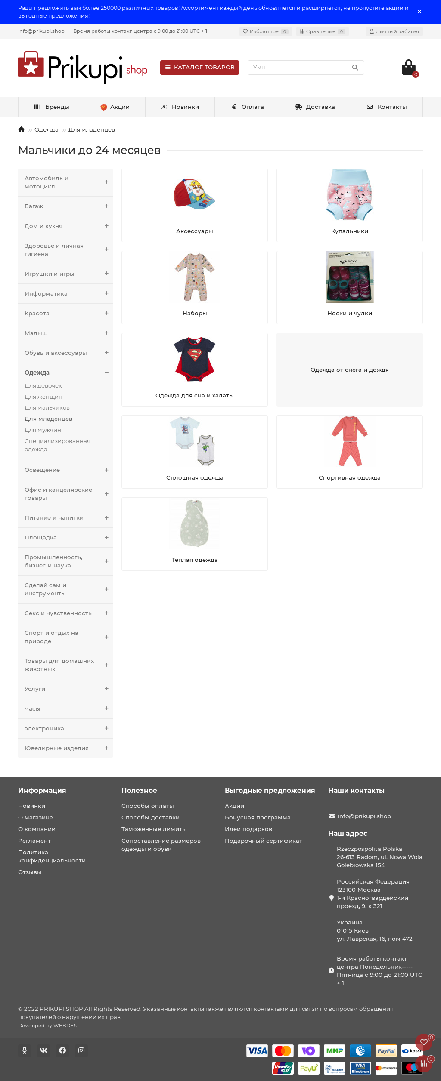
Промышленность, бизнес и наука (69, 561)
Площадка (69, 537)
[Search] (306, 67)
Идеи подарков (248, 828)
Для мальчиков (47, 407)
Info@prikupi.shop (41, 31)
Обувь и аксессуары (69, 353)
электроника (69, 728)
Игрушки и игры (69, 274)
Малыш (69, 333)
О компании (37, 828)
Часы (69, 708)
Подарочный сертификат (263, 840)
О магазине (35, 817)
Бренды (51, 106)
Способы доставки (150, 817)
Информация (42, 790)
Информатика (69, 293)
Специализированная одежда (57, 445)
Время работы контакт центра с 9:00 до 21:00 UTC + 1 (140, 31)
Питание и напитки (69, 517)
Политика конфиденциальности (52, 856)
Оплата (247, 106)
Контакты (386, 106)
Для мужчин (43, 429)
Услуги (69, 689)
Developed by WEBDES (47, 1025)
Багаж (69, 206)
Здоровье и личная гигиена (69, 250)
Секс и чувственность (69, 613)
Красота (69, 313)
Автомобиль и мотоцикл (69, 182)
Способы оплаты (147, 805)
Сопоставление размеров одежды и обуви (161, 844)
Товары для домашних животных (69, 665)
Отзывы (30, 871)
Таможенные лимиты (154, 828)
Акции (234, 805)
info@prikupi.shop (364, 816)
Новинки (180, 106)
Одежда (46, 129)
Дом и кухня (69, 226)
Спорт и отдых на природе (69, 637)
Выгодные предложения (270, 790)
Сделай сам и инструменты (69, 589)
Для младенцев (91, 129)
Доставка (315, 106)
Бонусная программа (258, 817)
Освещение (69, 470)
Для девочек (43, 385)
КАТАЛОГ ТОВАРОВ (200, 67)
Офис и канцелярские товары (69, 493)
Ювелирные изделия (69, 748)
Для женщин (43, 396)
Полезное (139, 790)
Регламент (34, 840)
